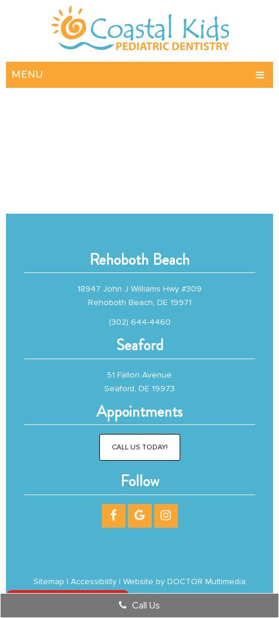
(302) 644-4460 (140, 322)
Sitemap (48, 581)
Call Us (139, 605)
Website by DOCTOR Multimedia (184, 581)
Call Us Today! (140, 447)
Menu (27, 74)
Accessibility (94, 581)
